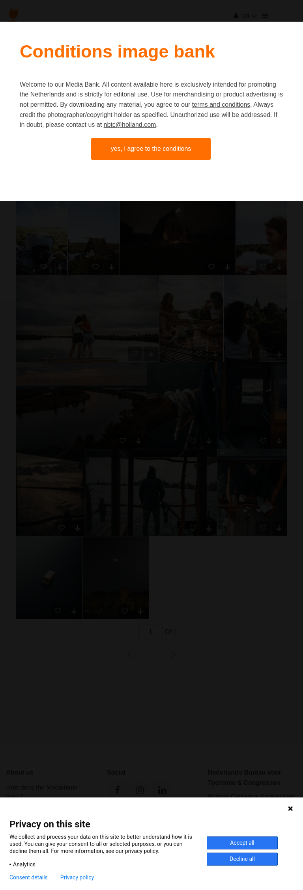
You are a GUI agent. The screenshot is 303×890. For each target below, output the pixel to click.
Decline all (242, 859)
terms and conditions (221, 104)
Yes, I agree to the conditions (151, 148)
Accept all (242, 843)
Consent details (28, 877)
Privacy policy (77, 877)
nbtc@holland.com (130, 124)
